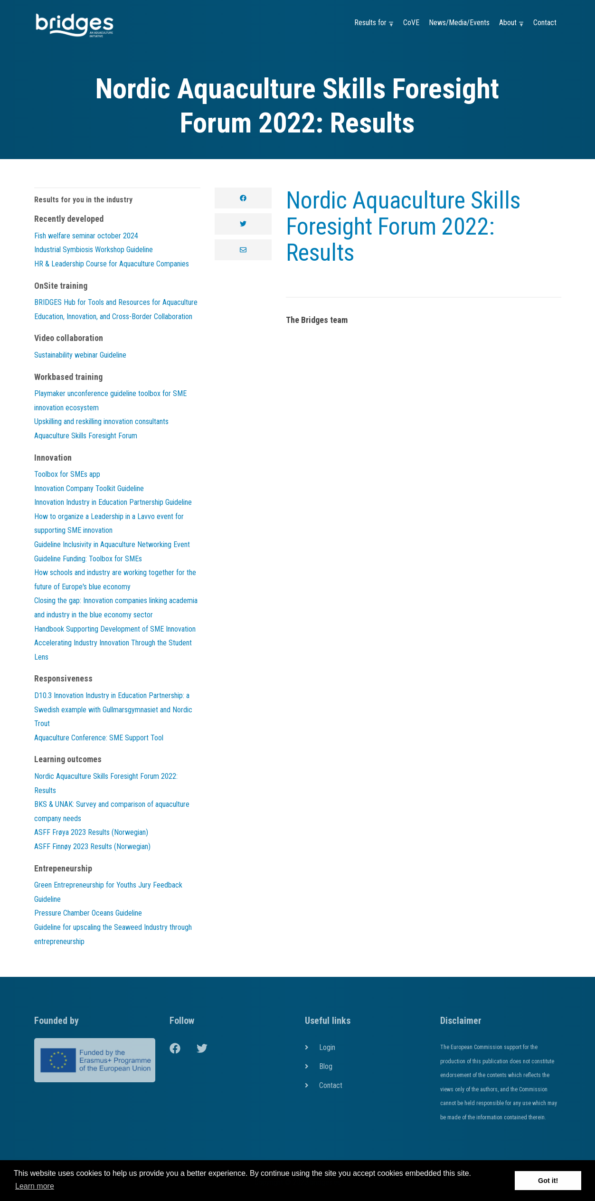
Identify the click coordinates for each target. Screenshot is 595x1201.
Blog (325, 1066)
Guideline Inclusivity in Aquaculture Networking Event (112, 544)
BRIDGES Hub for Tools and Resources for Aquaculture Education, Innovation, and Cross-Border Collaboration (116, 309)
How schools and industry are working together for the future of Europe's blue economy (115, 579)
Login (327, 1047)
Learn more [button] (34, 1186)
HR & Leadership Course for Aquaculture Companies (111, 263)
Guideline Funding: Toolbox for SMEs (88, 558)
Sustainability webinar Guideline (80, 354)
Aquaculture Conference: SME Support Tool (98, 737)
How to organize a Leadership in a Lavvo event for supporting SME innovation (109, 523)
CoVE (411, 22)
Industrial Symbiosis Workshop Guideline (93, 249)
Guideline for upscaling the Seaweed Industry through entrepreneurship (113, 934)
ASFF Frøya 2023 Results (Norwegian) (91, 832)
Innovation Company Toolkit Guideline (89, 488)
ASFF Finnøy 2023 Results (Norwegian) (92, 846)
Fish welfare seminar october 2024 (86, 235)
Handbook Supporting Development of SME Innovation (115, 629)
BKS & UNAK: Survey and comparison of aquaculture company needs (111, 811)
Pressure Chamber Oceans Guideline (88, 912)
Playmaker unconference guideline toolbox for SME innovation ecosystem (110, 400)
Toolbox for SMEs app (67, 474)
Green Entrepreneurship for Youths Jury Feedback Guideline (108, 892)
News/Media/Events (459, 22)
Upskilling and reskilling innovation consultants (101, 421)
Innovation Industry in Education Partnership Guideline (113, 502)
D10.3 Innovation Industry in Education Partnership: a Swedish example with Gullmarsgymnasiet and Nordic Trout (113, 709)
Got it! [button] (548, 1180)
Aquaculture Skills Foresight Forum (85, 435)
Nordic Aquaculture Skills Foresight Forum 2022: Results (403, 226)
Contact (545, 22)
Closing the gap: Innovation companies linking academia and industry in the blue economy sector (116, 607)
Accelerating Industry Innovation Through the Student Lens (113, 650)
